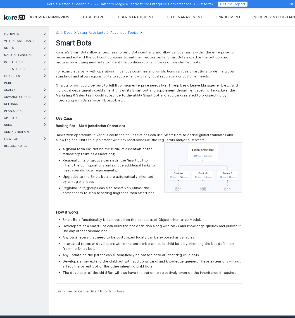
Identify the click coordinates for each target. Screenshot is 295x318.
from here (117, 291)
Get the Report (232, 4)
